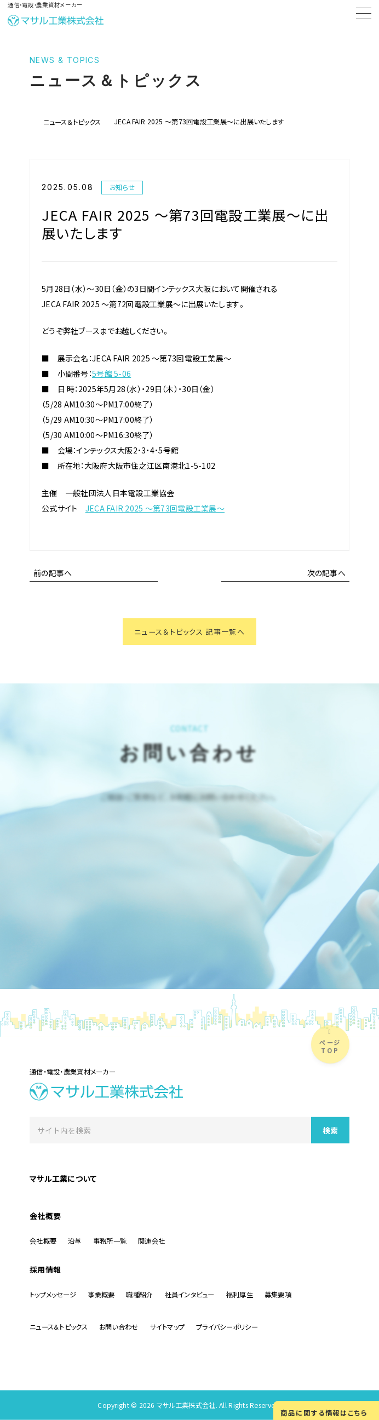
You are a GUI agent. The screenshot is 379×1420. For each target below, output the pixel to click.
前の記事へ (52, 572)
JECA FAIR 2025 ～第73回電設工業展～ (155, 508)
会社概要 (45, 1215)
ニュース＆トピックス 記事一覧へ (189, 632)
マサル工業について (63, 1179)
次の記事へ (326, 572)
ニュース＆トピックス (72, 122)
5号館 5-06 (111, 373)
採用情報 (45, 1269)
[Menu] (363, 15)
